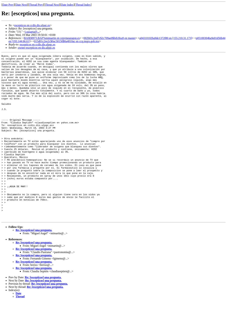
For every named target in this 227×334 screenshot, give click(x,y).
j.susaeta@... (32, 31)
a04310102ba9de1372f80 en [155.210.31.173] (165, 38)
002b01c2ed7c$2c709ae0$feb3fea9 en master (109, 38)
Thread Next (52, 4)
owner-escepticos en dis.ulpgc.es (36, 47)
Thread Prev (36, 4)
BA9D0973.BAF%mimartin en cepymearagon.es (52, 38)
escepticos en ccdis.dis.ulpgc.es (32, 25)
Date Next (21, 4)
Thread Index (83, 4)
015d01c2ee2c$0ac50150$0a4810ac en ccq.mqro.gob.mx (66, 41)
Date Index (67, 4)
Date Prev (8, 4)
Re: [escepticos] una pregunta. (34, 263)
